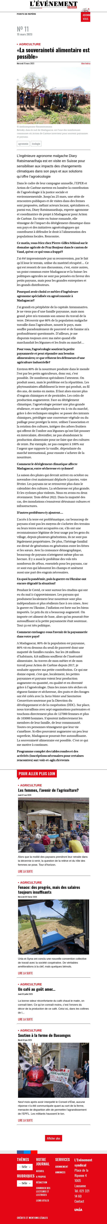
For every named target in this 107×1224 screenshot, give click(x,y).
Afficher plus (53, 1138)
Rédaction (41, 1182)
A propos (41, 1176)
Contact (79, 1201)
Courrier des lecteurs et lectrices (43, 1191)
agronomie (23, 143)
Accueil (40, 1171)
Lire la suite (25, 871)
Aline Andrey (85, 63)
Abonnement (61, 1166)
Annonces (60, 1172)
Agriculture (30, 44)
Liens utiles (42, 1200)
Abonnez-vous (86, 17)
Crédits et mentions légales (32, 1217)
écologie (36, 143)
